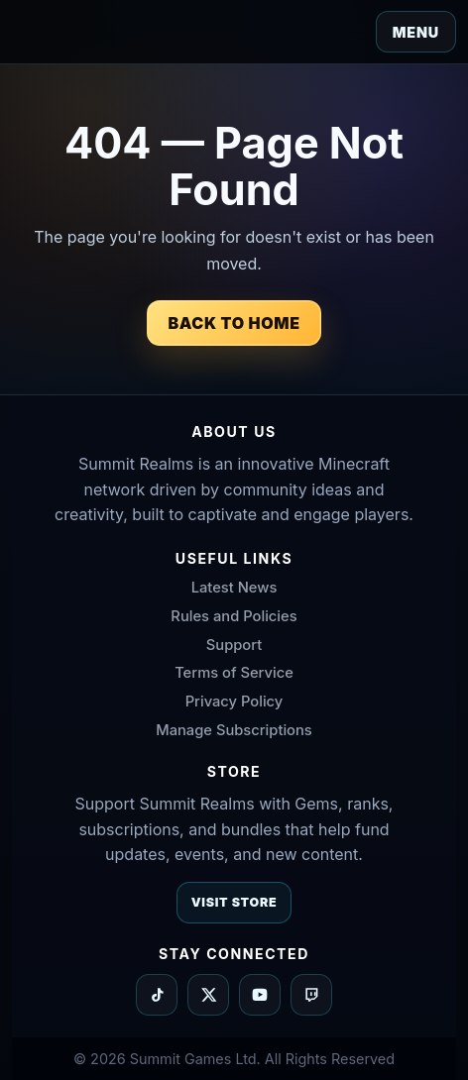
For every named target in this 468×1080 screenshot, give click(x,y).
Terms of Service (234, 673)
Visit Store (234, 902)
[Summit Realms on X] (208, 995)
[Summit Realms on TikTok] (156, 995)
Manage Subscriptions (234, 730)
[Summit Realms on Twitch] (311, 995)
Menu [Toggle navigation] (416, 32)
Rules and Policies (233, 616)
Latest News (234, 587)
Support (234, 645)
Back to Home (233, 323)
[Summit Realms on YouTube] (260, 995)
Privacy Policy (234, 701)
